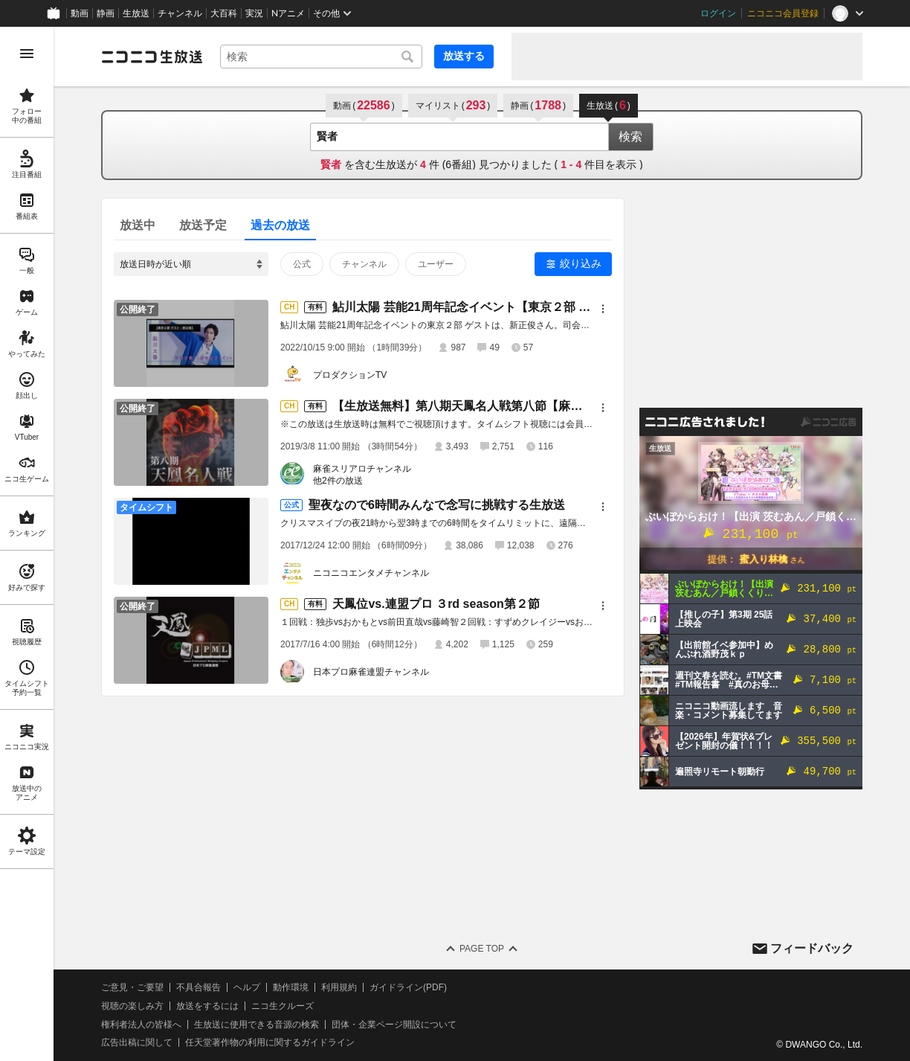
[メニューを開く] (27, 53)
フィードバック (811, 948)
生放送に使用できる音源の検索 (256, 1024)
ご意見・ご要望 (132, 987)
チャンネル (180, 13)
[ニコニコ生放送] (151, 56)
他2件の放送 (338, 480)
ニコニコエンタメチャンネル (371, 573)
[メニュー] (603, 309)
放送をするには (207, 1005)
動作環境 (291, 987)
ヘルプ (246, 987)
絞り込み (580, 263)
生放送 (136, 13)
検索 (630, 136)
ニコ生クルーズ (282, 1005)
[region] (27, 544)
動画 (79, 13)
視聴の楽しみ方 (132, 1006)
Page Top (481, 948)
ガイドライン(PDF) (408, 987)
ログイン (718, 13)
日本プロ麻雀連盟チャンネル (371, 672)
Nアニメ (288, 13)
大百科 (223, 13)
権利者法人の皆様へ (141, 1024)
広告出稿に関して (136, 1042)
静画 (105, 13)
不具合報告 (198, 987)
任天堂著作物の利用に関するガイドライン (270, 1042)
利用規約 (339, 987)
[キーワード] (321, 56)
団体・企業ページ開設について (394, 1024)
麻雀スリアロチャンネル (362, 469)
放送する (464, 56)
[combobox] (321, 56)
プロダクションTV (350, 375)
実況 (254, 13)
